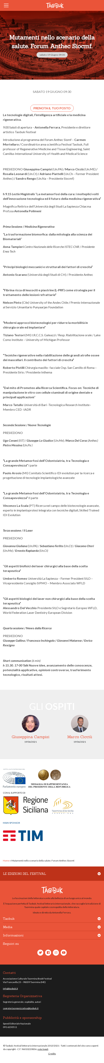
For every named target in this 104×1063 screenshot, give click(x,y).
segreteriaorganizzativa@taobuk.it (20, 1008)
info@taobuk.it (10, 988)
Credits (52, 1053)
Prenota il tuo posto (52, 108)
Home (6, 860)
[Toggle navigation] (7, 5)
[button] (99, 876)
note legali (43, 1049)
